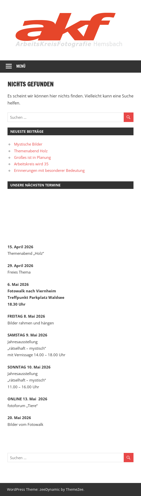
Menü (21, 66)
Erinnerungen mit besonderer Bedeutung (49, 170)
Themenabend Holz (31, 150)
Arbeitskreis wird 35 (31, 163)
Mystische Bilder (28, 144)
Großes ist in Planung (32, 157)
